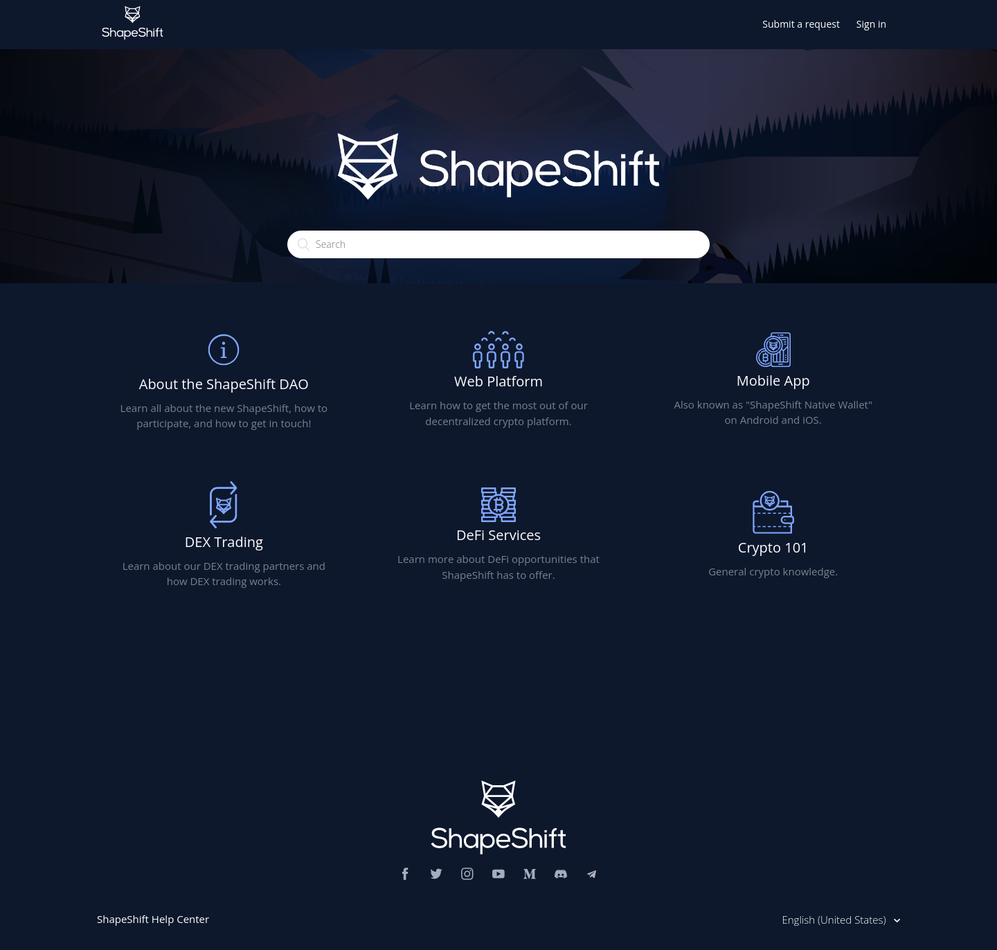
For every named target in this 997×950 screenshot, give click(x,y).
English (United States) (835, 919)
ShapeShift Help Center (153, 919)
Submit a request (801, 23)
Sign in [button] (871, 23)
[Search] (498, 244)
